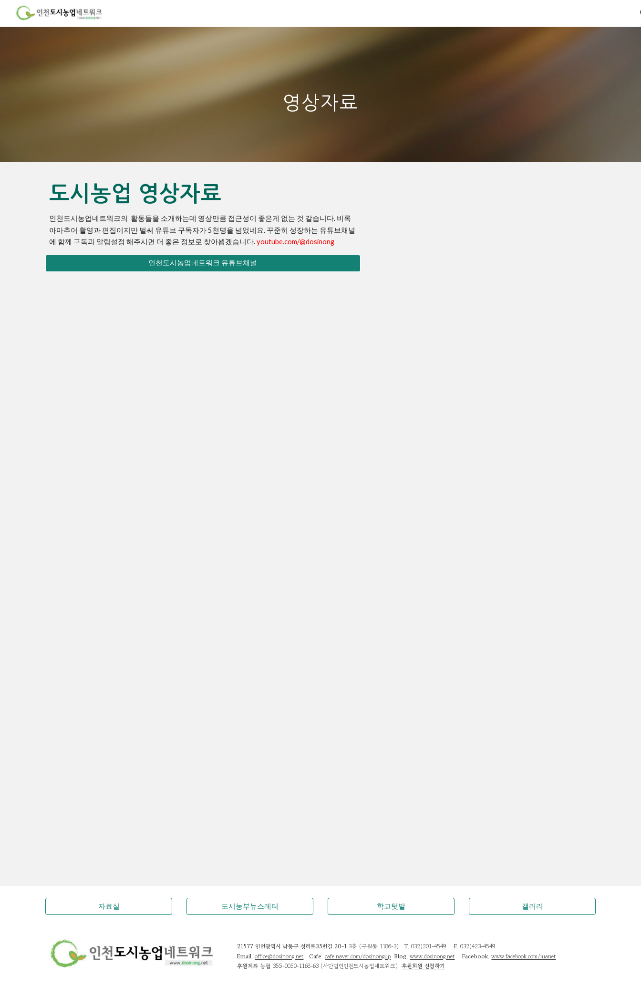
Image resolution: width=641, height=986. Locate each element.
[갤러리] (532, 906)
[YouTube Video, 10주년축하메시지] (509, 589)
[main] (320, 94)
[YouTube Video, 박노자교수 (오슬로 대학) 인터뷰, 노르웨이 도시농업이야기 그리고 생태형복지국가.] (132, 827)
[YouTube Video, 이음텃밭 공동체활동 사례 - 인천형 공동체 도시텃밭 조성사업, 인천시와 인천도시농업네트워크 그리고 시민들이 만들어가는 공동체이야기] (320, 344)
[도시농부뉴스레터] (250, 906)
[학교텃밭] (391, 906)
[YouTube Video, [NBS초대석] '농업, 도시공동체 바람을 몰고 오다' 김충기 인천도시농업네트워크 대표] (132, 467)
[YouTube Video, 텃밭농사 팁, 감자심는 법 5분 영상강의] (132, 589)
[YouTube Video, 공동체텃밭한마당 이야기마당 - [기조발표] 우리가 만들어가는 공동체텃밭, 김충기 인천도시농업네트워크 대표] (509, 344)
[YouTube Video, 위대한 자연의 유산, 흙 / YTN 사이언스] (320, 709)
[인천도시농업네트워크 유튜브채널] (203, 263)
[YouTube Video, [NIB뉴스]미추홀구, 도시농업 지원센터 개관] (509, 709)
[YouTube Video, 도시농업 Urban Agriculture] (509, 467)
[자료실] (109, 906)
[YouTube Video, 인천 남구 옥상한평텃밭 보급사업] (320, 589)
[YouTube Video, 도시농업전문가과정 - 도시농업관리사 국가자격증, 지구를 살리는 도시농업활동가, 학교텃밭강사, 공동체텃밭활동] (132, 344)
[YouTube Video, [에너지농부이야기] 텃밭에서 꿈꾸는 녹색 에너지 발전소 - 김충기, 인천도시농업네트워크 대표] (320, 467)
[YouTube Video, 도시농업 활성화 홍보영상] (132, 709)
